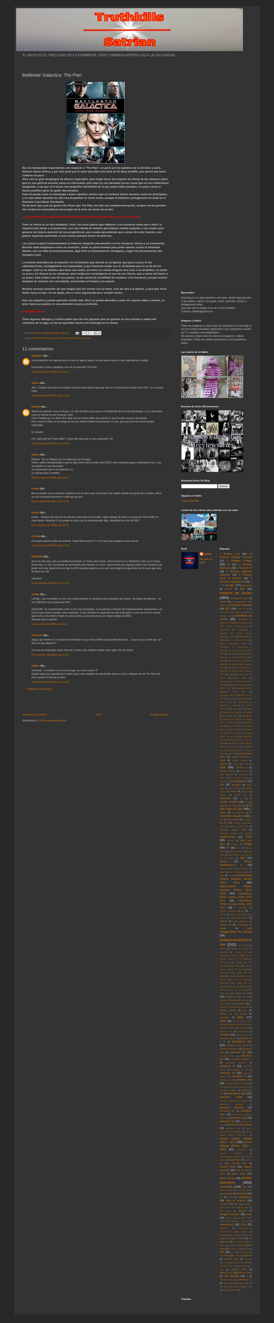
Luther (234, 997)
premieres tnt (227, 1121)
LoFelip (35, 536)
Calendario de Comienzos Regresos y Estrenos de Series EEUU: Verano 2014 (236, 622)
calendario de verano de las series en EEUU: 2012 (236, 750)
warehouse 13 (244, 1279)
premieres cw (227, 1066)
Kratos (35, 488)
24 (228, 564)
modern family (227, 1010)
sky (221, 1197)
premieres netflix (231, 1097)
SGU (244, 1187)
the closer (239, 1238)
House (222, 872)
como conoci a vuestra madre (234, 778)
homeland (243, 868)
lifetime (223, 948)
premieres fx (239, 1076)
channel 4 (241, 767)
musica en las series (233, 1014)
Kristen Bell (226, 924)
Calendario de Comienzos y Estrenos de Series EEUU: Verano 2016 (236, 671)
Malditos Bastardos (228, 1000)
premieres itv (242, 1087)
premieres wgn (233, 1128)
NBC (240, 1017)
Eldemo (35, 406)
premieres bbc (237, 1052)
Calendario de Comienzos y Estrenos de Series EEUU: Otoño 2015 (236, 657)
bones (241, 612)
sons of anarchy (236, 1200)
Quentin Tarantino (231, 1153)
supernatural (226, 1224)
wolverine (237, 1287)
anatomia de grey (239, 598)
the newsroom (239, 1242)
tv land (237, 1255)
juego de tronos (239, 918)
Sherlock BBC (226, 1190)
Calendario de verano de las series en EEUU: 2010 (236, 740)
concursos (224, 781)
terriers (223, 1235)
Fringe (248, 843)
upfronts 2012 (239, 1269)
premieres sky (227, 1111)
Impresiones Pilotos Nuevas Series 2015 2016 (236, 897)
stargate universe (229, 1214)
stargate (242, 1211)
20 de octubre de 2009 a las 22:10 (50, 583)
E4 (241, 798)
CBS (223, 767)
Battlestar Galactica (72, 338)
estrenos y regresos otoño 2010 (234, 833)
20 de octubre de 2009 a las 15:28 (50, 395)
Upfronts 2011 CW (228, 1266)
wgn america (229, 1283)
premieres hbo (244, 1079)
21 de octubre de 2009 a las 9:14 (49, 624)
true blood (225, 1255)
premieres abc (242, 1041)
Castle (235, 764)
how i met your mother (239, 872)
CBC (246, 764)
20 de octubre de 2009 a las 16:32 (50, 477)
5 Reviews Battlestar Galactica (46, 338)
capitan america (239, 760)
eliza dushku (233, 819)
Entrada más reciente (35, 714)
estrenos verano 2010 (233, 829)
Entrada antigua (159, 714)
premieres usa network (239, 1124)
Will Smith (224, 1287)
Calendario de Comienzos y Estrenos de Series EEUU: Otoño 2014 (236, 650)
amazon (228, 589)
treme (233, 1252)
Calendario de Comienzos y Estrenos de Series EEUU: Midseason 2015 (236, 633)
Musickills (224, 1017)
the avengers (236, 1235)
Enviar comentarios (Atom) (52, 720)
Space (236, 1204)
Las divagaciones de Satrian (236, 929)
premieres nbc (236, 1093)
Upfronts (248, 1255)
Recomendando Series (230, 1157)
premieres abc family (237, 1045)
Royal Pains (235, 1160)
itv (243, 911)
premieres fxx (226, 1080)
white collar (244, 1283)
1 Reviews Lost (230, 553)
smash (231, 1197)
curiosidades (239, 781)
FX (227, 847)
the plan (87, 338)
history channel (227, 868)
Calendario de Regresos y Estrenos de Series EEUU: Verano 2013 (236, 733)
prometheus (242, 1150)
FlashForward (227, 836)
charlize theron (227, 771)
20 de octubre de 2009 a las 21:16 (50, 545)
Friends (234, 844)
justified (223, 921)
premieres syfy (238, 1117)
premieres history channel (236, 1083)
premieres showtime (232, 1107)
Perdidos (224, 1034)
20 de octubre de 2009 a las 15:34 (50, 443)
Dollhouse (225, 798)
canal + (231, 754)
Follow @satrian (190, 500)
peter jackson (242, 1035)
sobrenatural (245, 1197)
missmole (37, 635)
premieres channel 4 (241, 1059)
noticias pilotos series (232, 1024)
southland (224, 1204)
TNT (222, 1252)
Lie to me (243, 945)
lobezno (238, 993)
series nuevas (227, 1178)
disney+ (223, 795)
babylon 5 (244, 602)
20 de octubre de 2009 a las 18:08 (50, 501)
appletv (223, 601)
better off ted (242, 609)
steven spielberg (233, 1218)
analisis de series (236, 593)
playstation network (228, 1038)
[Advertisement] (95, 702)
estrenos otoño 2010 (238, 826)
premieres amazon (229, 1049)
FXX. (238, 848)
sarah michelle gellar (235, 1163)
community (243, 774)
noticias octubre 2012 (242, 1021)
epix (226, 823)
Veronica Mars (226, 1280)
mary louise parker (228, 1004)
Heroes (224, 861)
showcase (228, 1193)
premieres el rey (239, 1069)
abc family (247, 585)
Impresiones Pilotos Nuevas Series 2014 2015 (236, 890)
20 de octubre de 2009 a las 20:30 (50, 525)
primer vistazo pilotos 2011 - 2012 (236, 1140)
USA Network (231, 1276)
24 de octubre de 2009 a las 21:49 (50, 682)
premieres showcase (231, 1104)
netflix (223, 1021)
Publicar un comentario (40, 689)
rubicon (248, 1160)
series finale (239, 1173)
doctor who (240, 795)
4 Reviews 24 (244, 568)
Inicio (98, 714)
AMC (242, 588)
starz (249, 1214)
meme (242, 1003)
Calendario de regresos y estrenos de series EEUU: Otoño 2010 (236, 705)
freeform (230, 840)
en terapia (247, 819)
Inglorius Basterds (228, 911)
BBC (227, 608)
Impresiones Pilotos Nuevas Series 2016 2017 (236, 904)
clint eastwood (226, 774)
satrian (35, 382)
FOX (249, 836)
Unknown (36, 355)
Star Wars (225, 1211)
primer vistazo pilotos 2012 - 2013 (236, 1145)
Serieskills (226, 1186)
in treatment (241, 908)
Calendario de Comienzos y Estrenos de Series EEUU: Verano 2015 (236, 664)
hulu (222, 875)
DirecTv (245, 791)
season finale (227, 1166)
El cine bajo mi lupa (236, 807)
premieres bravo (227, 1056)
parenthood (243, 1031)
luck (226, 997)
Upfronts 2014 (245, 1272)
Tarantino (224, 1228)
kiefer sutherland (240, 921)
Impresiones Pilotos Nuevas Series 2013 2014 (236, 879)
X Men (249, 1287)
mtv (245, 1010)
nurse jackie (243, 1028)
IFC (230, 875)
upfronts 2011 (231, 1259)
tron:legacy (244, 1252)
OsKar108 (37, 556)
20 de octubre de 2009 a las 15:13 (50, 371)
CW (222, 784)
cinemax (244, 771)
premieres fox (227, 1073)
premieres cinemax (236, 1063)
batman (223, 605)
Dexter (233, 791)
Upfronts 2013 (227, 1272)
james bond (235, 914)
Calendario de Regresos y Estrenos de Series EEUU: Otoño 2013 (236, 726)
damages (236, 784)
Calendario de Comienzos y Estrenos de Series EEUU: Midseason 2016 (236, 640)
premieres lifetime (228, 1090)
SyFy (243, 1224)
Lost (249, 993)
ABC (232, 585)
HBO (242, 858)
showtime (241, 1193)
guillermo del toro (236, 851)
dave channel (235, 788)
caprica (223, 764)
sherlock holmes (244, 1190)
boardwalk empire (227, 612)
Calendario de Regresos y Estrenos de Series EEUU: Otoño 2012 (236, 719)
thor (247, 1249)
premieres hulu (226, 1087)
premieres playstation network (234, 1101)
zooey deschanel (230, 1290)
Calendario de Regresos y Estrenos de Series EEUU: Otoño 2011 (236, 712)
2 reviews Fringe (239, 560)
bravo (229, 616)
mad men (245, 997)
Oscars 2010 (226, 1031)
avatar (233, 602)
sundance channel (239, 1221)
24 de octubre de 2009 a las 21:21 (50, 654)
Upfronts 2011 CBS (240, 1262)
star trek (244, 1207)
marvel (245, 1000)
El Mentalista (238, 812)
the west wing (235, 1249)
